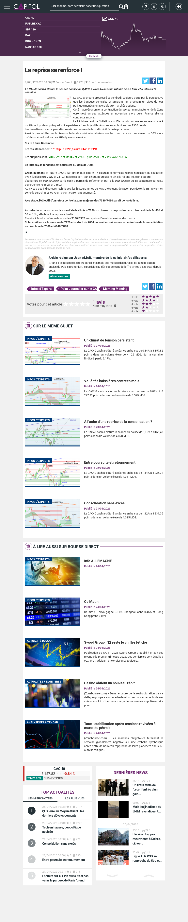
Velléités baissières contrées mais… (113, 381)
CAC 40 (59, 769)
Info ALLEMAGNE (98, 561)
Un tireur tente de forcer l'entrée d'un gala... (145, 789)
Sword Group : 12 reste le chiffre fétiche (115, 642)
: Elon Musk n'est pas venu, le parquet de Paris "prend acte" (65, 880)
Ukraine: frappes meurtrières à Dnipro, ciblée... (147, 838)
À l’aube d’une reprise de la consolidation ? (118, 422)
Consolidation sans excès (104, 503)
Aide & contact (154, 6)
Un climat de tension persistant (109, 340)
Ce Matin (91, 602)
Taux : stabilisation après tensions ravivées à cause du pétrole (120, 726)
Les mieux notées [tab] (40, 798)
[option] (130, 788)
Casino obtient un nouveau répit (109, 683)
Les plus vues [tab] (75, 798)
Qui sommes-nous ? (146, 6)
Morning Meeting (115, 289)
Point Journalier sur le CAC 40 (79, 289)
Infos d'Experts (41, 289)
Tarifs (162, 6)
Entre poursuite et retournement (109, 462)
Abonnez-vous (59, 276)
